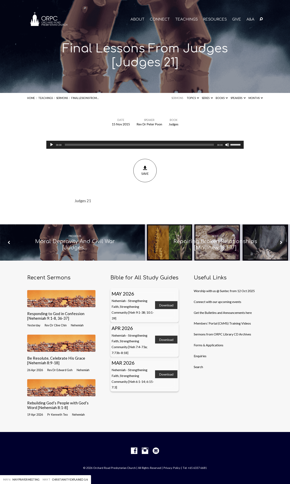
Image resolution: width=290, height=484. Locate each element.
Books (222, 98)
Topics (193, 98)
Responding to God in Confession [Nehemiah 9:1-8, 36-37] (55, 316)
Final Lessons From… (85, 98)
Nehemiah (77, 325)
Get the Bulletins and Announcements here (223, 312)
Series (207, 98)
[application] (145, 145)
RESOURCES (215, 19)
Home (31, 98)
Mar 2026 (123, 363)
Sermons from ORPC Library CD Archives (222, 334)
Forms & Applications (208, 345)
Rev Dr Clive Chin (56, 325)
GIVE (236, 19)
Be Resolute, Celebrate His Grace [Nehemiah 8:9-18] (56, 360)
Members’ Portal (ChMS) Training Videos (222, 323)
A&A (250, 19)
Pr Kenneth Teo (57, 414)
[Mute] (227, 145)
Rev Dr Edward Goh (59, 370)
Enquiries (200, 356)
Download (166, 305)
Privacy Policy (171, 467)
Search (198, 367)
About (137, 19)
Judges (173, 124)
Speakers (238, 98)
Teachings (45, 98)
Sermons (62, 98)
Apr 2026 (122, 328)
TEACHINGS (186, 19)
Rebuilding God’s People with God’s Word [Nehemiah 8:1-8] (58, 405)
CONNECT (160, 19)
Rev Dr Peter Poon (149, 124)
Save (145, 170)
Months (256, 98)
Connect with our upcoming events (217, 302)
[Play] (52, 145)
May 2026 (123, 294)
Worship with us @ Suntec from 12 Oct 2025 (224, 291)
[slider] (139, 145)
